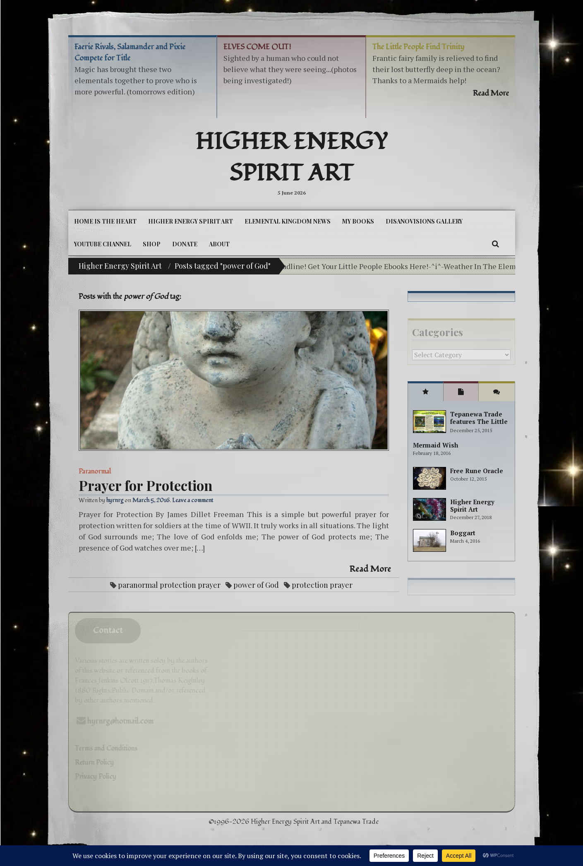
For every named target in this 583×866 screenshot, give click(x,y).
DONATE (184, 244)
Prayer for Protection (146, 485)
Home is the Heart (105, 221)
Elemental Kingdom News (288, 221)
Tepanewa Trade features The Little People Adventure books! (479, 425)
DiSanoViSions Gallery (424, 221)
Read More (370, 569)
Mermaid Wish (435, 445)
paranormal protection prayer (169, 585)
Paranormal (95, 471)
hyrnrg (114, 500)
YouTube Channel (102, 244)
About (219, 244)
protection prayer (322, 585)
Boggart (462, 533)
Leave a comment (192, 500)
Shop (152, 244)
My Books (358, 221)
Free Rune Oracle (476, 471)
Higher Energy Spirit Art (291, 157)
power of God (256, 585)
